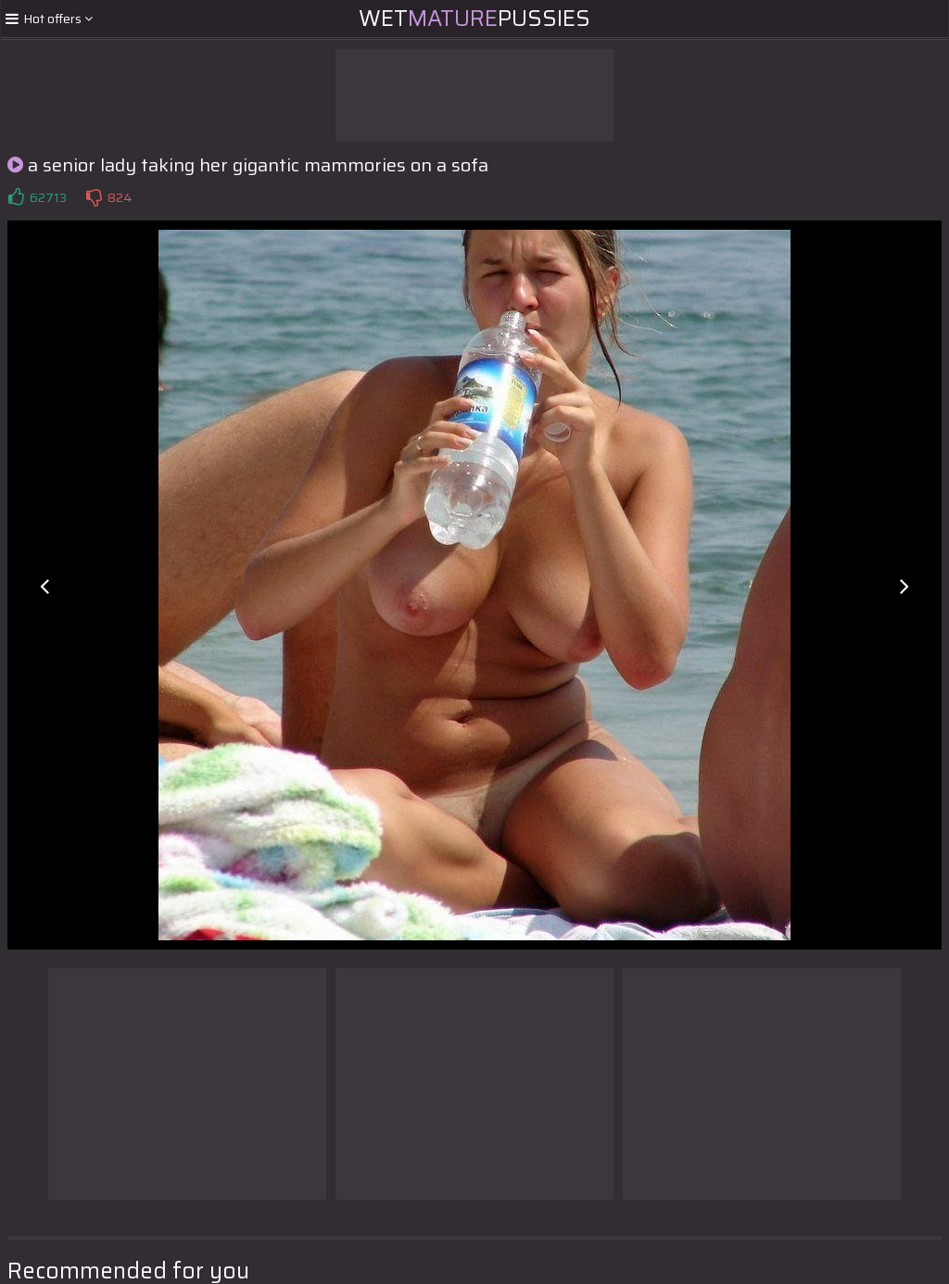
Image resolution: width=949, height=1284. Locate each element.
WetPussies (474, 18)
